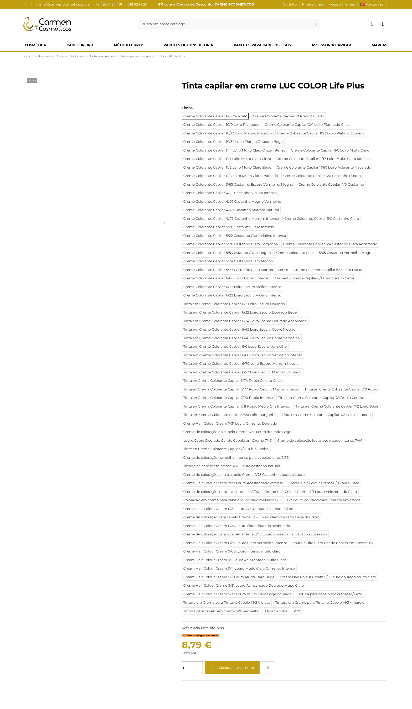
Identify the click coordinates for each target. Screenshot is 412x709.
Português (374, 4)
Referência (191, 628)
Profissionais (313, 4)
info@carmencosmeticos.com (65, 4)
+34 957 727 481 (109, 4)
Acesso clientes (342, 4)
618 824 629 (137, 4)
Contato (290, 4)
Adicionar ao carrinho (232, 667)
